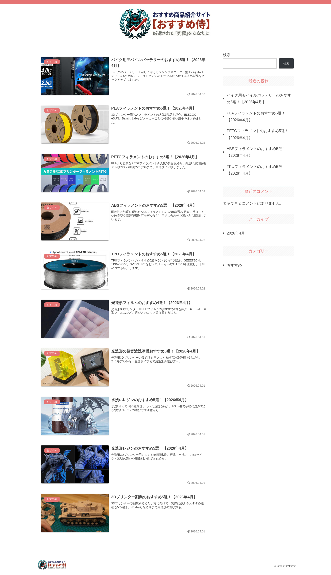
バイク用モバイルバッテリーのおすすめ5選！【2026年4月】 (259, 98)
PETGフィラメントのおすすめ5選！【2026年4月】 (258, 134)
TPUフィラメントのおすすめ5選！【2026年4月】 (256, 170)
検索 (227, 55)
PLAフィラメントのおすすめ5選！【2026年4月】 (256, 116)
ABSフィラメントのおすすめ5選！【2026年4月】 (256, 152)
